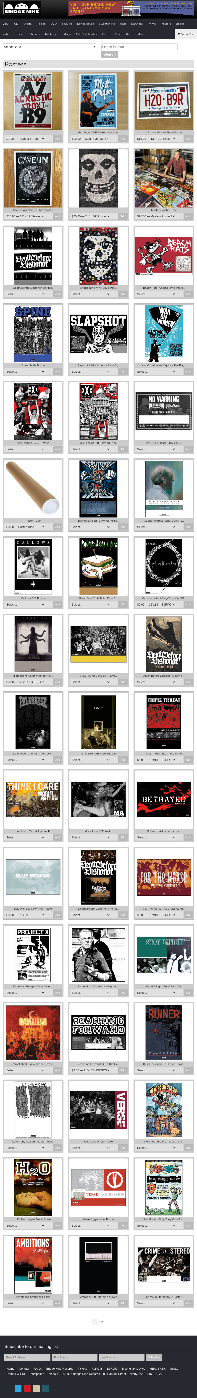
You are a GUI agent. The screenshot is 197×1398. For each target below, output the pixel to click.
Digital (27, 23)
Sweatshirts (107, 23)
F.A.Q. (38, 1368)
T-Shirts (67, 23)
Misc (140, 34)
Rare (129, 34)
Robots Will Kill (16, 1374)
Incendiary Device (133, 1368)
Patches (8, 34)
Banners (137, 23)
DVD (53, 23)
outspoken (37, 1374)
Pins (21, 34)
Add (57, 138)
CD (16, 23)
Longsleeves (85, 23)
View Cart (185, 34)
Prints (152, 23)
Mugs (67, 34)
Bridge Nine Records (59, 1368)
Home (10, 1368)
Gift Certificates (86, 34)
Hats (123, 23)
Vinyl (6, 23)
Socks (174, 1368)
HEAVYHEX (158, 1368)
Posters (166, 23)
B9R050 (112, 1368)
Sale (118, 34)
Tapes (41, 23)
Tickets (82, 1368)
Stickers (34, 34)
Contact (24, 1368)
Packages (51, 34)
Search (110, 54)
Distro (106, 34)
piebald (53, 1374)
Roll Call (97, 1368)
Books (180, 23)
